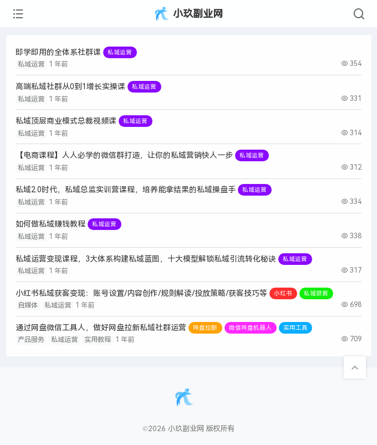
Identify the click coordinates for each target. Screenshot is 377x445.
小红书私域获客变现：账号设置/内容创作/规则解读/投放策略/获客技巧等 (141, 293)
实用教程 (97, 340)
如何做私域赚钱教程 (50, 224)
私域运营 (31, 64)
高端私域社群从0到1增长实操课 (70, 87)
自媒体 (28, 305)
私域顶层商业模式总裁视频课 (66, 121)
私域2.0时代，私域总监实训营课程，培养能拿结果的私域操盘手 (126, 190)
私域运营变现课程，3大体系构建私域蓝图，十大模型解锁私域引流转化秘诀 (146, 259)
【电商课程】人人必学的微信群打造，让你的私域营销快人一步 (124, 155)
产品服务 (31, 340)
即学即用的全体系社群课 (58, 52)
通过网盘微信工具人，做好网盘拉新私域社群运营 (101, 328)
